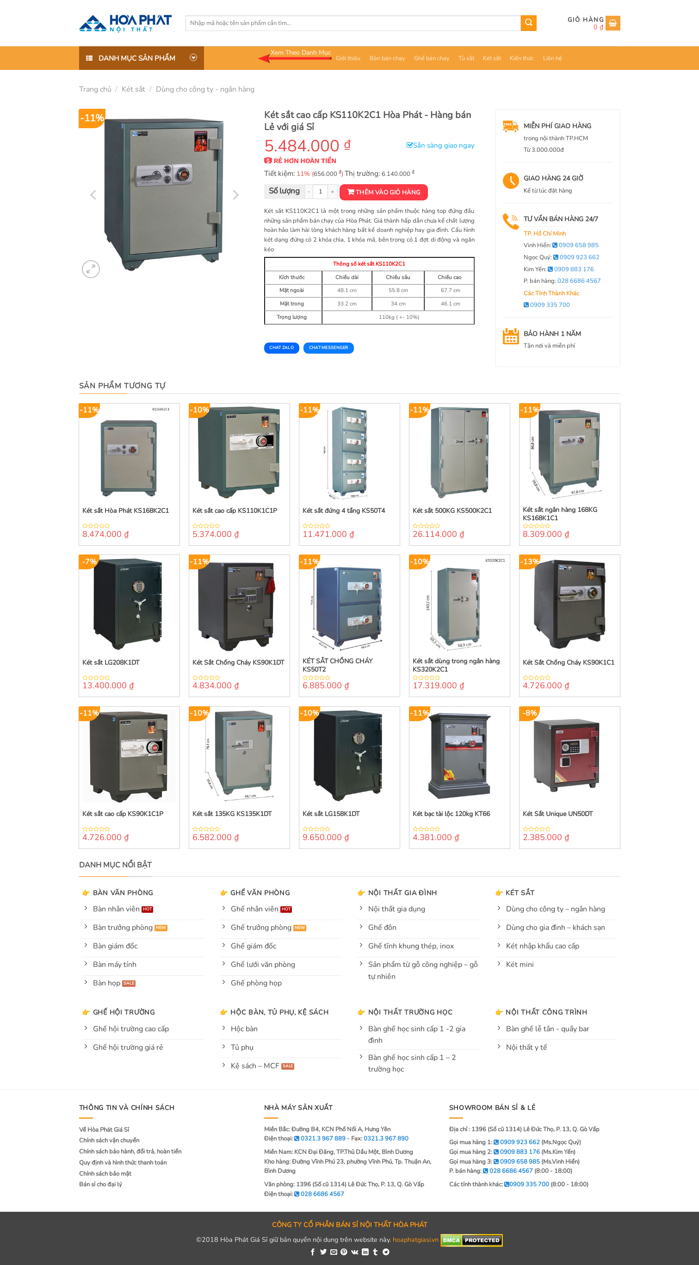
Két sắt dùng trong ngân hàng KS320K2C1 (456, 665)
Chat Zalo (281, 347)
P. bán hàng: (562, 281)
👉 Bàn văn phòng (117, 892)
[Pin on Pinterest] (343, 1252)
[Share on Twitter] (323, 1252)
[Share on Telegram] (386, 1252)
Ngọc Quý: (562, 257)
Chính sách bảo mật (105, 1174)
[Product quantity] (320, 191)
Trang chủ (95, 89)
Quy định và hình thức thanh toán (123, 1163)
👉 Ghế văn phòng (255, 892)
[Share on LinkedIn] (365, 1252)
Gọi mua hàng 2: (494, 1152)
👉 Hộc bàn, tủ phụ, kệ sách (274, 1012)
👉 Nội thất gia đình (397, 892)
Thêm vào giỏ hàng (388, 192)
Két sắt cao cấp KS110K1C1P (234, 511)
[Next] (235, 195)
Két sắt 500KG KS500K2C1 (452, 511)
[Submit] (529, 23)
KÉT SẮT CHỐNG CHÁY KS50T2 (337, 665)
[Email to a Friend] (333, 1252)
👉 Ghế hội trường (118, 1012)
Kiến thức (522, 58)
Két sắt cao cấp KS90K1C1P (122, 814)
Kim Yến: (559, 269)
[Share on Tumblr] (375, 1252)
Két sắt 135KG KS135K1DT (232, 814)
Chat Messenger (328, 347)
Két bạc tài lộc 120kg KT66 (451, 814)
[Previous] (94, 195)
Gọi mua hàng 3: (494, 1162)
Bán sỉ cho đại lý (100, 1184)
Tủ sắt (466, 58)
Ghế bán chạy (432, 58)
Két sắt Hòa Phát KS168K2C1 (125, 511)
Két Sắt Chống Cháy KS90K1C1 (568, 663)
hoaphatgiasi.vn (416, 1240)
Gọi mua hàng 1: (494, 1142)
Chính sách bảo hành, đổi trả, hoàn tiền (130, 1151)
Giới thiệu (348, 58)
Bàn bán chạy (387, 58)
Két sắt (492, 58)
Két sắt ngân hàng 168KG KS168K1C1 (560, 514)
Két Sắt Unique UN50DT (558, 814)
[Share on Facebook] (312, 1252)
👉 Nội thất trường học (404, 1012)
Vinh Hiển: (561, 245)
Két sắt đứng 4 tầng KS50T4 (344, 511)
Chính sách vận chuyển (109, 1140)
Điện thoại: (304, 1194)
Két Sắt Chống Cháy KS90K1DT (238, 663)
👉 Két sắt (514, 892)
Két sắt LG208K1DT (110, 663)
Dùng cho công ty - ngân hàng (205, 89)
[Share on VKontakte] (355, 1252)
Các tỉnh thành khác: (499, 1184)
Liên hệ (552, 58)
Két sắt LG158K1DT (331, 814)
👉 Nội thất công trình (541, 1012)
